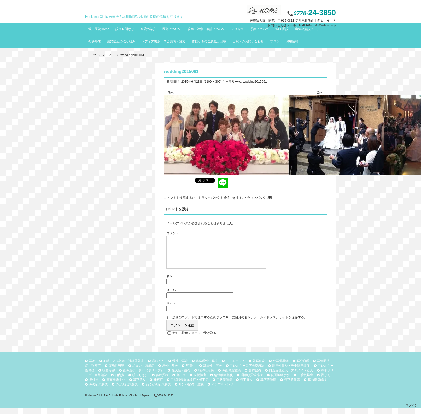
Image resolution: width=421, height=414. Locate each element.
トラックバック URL (258, 198)
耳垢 (92, 367)
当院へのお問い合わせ (248, 41)
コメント (172, 233)
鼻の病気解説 (98, 391)
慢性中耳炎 (180, 367)
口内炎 (119, 381)
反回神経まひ (280, 381)
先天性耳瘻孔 (181, 376)
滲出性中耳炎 (212, 372)
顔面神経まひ (115, 386)
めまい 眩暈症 (143, 372)
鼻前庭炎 (255, 376)
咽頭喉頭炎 (206, 376)
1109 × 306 (212, 81)
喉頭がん (158, 367)
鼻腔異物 (162, 381)
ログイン (411, 411)
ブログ (274, 41)
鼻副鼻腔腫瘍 (231, 376)
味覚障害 (200, 381)
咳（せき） (140, 381)
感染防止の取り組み (121, 41)
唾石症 (158, 386)
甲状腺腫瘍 (224, 386)
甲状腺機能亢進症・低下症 (189, 386)
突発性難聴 (116, 372)
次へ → (322, 92)
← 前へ (169, 92)
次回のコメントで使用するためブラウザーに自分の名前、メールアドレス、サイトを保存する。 (239, 323)
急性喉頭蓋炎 (223, 381)
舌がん (325, 381)
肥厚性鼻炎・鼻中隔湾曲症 (291, 372)
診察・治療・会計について (206, 29)
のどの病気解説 (127, 391)
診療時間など (124, 29)
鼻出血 (181, 381)
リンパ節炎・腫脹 (191, 391)
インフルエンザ (222, 391)
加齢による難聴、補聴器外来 (123, 367)
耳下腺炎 (139, 386)
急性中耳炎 (170, 372)
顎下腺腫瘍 (292, 386)
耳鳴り (190, 372)
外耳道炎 (259, 367)
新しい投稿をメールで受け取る (194, 339)
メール (171, 296)
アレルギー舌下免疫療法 (247, 372)
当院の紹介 (148, 29)
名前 (169, 282)
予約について (259, 29)
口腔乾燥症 (305, 381)
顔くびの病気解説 (158, 391)
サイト (171, 310)
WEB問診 (282, 29)
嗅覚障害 (108, 376)
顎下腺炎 (246, 386)
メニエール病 (235, 367)
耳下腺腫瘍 (268, 386)
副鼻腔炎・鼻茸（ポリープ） (143, 376)
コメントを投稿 (175, 198)
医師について (171, 29)
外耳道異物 (281, 367)
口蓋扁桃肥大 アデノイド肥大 (291, 376)
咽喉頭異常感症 (252, 381)
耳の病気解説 (317, 386)
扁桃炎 (93, 386)
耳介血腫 (303, 367)
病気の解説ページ (307, 29)
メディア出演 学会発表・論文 (163, 41)
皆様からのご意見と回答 (209, 41)
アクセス (237, 29)
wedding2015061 (255, 81)
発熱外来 (94, 41)
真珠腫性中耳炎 (207, 367)
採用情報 (292, 41)
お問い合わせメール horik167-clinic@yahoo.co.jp (302, 25)
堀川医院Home (98, 29)
